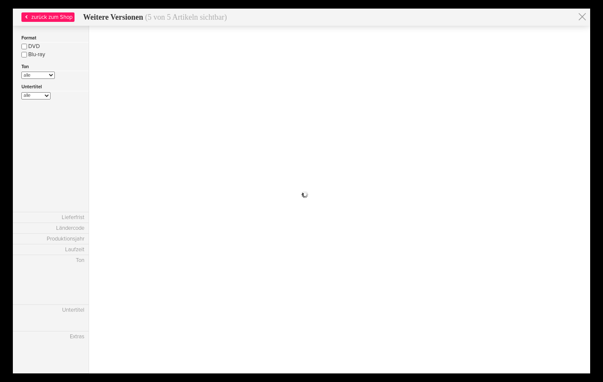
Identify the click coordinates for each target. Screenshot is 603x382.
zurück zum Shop (47, 17)
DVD (30, 46)
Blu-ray (33, 54)
